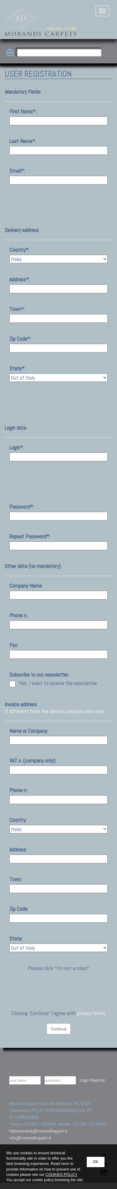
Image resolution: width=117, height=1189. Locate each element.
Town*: (17, 309)
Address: (18, 849)
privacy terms (91, 1013)
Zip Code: (18, 908)
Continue (58, 1029)
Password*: (21, 506)
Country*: (19, 249)
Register (97, 1080)
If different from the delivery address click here (55, 711)
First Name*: (23, 111)
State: (15, 938)
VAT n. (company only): (32, 760)
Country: (18, 820)
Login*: (16, 447)
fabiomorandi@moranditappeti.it (38, 1131)
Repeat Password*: (29, 536)
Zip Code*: (20, 338)
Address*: (19, 279)
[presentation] (59, 984)
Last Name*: (22, 141)
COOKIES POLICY (61, 1174)
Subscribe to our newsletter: (39, 674)
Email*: (17, 170)
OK (95, 1162)
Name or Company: (28, 731)
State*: (17, 368)
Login (84, 1080)
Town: (15, 879)
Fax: (13, 645)
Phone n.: (18, 615)
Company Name (25, 585)
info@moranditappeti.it (30, 1138)
